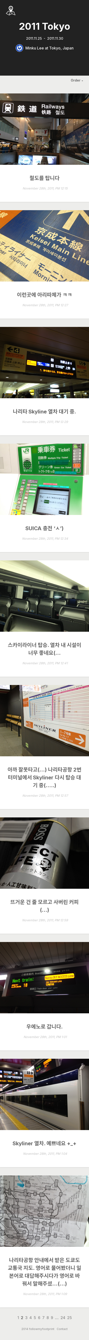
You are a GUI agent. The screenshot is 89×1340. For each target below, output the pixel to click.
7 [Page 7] (43, 1317)
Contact (62, 1329)
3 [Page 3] (26, 1317)
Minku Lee (34, 48)
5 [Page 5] (35, 1317)
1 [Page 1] (18, 1317)
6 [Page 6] (39, 1317)
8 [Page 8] (48, 1317)
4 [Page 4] (30, 1317)
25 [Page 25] (69, 1317)
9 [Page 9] (52, 1317)
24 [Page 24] (63, 1317)
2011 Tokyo (44, 26)
